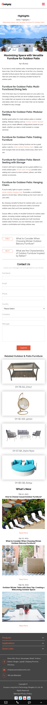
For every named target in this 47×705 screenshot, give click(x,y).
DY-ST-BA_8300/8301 (23, 451)
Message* (6, 324)
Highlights (25, 20)
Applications (8, 643)
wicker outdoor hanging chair (12, 192)
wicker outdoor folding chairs (23, 147)
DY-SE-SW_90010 (23, 419)
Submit (23, 348)
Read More (23, 533)
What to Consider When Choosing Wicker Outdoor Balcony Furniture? (28, 241)
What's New (23, 489)
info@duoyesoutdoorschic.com (16, 670)
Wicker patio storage (24, 170)
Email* (4, 283)
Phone (4, 294)
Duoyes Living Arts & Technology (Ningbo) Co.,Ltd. (21, 687)
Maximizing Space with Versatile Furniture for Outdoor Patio (23, 22)
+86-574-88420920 (11, 675)
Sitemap (17, 694)
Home (18, 20)
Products (6, 637)
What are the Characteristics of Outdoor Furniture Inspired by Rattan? (30, 253)
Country (5, 304)
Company (6, 314)
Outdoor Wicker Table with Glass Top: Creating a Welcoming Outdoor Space (23, 588)
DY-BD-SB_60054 (23, 483)
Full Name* (6, 273)
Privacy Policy (26, 694)
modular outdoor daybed (34, 122)
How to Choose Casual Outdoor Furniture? (23, 497)
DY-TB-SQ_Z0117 (23, 387)
